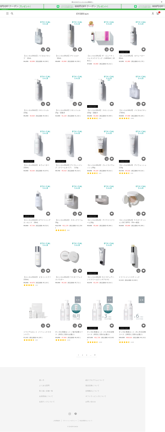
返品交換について (101, 385)
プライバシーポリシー (79, 421)
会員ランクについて (56, 402)
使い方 (50, 380)
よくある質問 (53, 385)
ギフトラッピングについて (104, 396)
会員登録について (55, 396)
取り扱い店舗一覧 (55, 391)
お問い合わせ (99, 402)
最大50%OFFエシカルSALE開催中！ (82, 2)
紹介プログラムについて (103, 380)
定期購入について (101, 391)
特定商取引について (95, 421)
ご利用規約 (65, 421)
